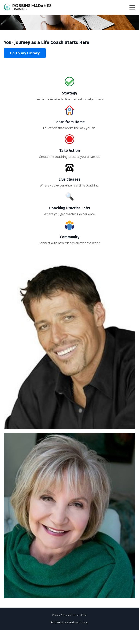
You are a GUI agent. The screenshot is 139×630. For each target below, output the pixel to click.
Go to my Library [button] (25, 53)
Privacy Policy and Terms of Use (69, 615)
